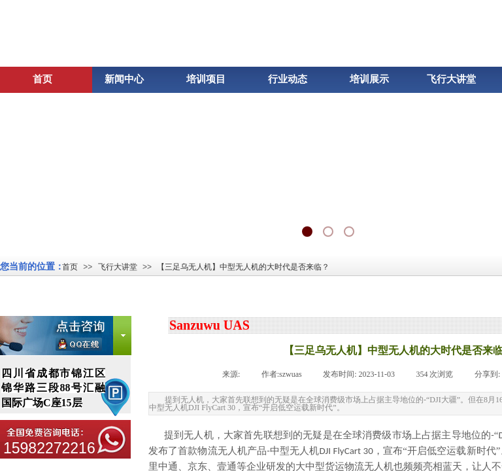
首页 (70, 266)
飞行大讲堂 (117, 266)
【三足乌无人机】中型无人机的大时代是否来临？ (243, 266)
